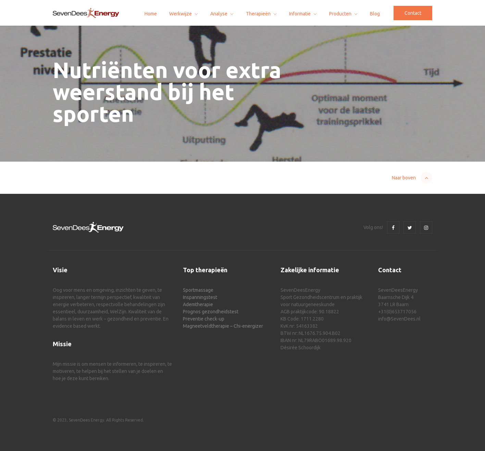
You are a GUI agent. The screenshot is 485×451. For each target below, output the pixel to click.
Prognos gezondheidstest (210, 311)
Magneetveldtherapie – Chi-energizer (223, 326)
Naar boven (404, 177)
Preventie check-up (203, 319)
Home (151, 13)
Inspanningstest (200, 297)
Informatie (300, 13)
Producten (340, 13)
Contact (413, 13)
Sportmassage (198, 290)
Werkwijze (180, 13)
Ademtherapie (198, 304)
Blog (375, 13)
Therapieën (258, 13)
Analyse (218, 13)
